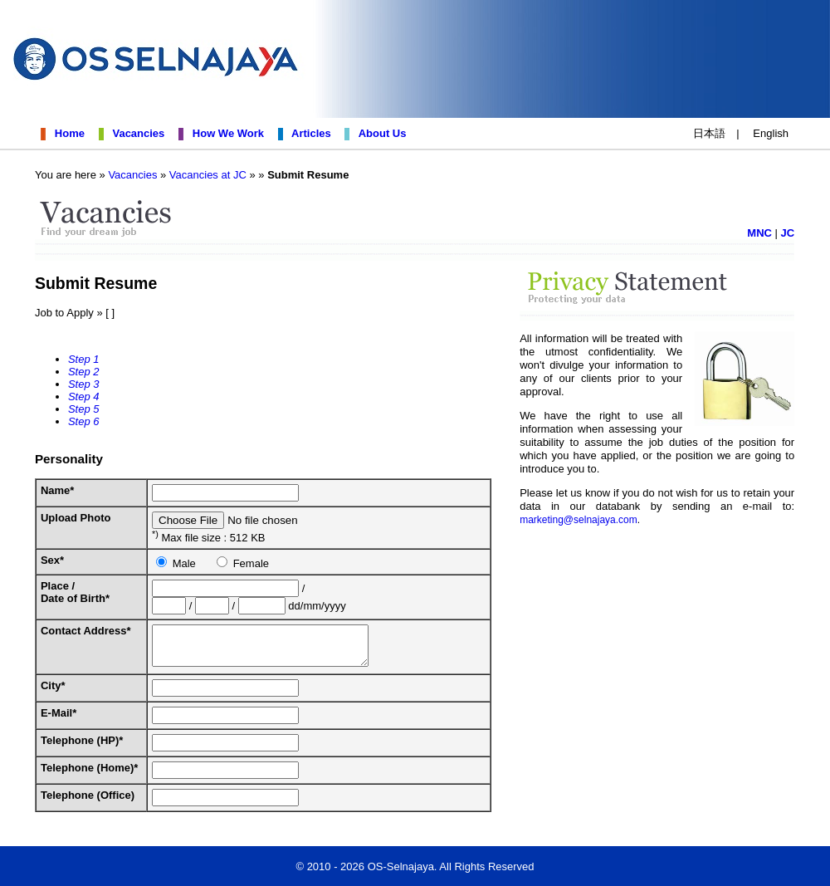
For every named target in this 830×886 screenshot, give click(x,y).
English (770, 133)
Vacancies (135, 133)
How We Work (225, 133)
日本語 (709, 133)
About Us (380, 133)
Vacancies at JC (201, 175)
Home (67, 133)
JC (794, 233)
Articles (308, 133)
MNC (766, 233)
